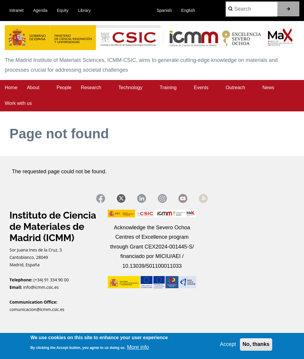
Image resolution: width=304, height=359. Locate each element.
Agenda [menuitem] (40, 10)
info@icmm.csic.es (41, 287)
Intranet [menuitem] (16, 10)
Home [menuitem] (11, 87)
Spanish (164, 10)
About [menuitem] (33, 87)
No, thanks (256, 344)
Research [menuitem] (91, 87)
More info (138, 347)
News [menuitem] (268, 87)
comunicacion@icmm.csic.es (37, 310)
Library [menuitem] (84, 10)
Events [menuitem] (201, 87)
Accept (227, 344)
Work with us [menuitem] (18, 103)
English (188, 10)
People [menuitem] (64, 87)
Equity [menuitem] (63, 10)
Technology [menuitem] (130, 87)
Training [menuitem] (168, 87)
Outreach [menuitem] (235, 87)
